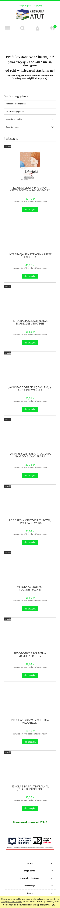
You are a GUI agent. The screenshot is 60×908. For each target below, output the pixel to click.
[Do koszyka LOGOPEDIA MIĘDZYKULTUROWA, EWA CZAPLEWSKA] (30, 542)
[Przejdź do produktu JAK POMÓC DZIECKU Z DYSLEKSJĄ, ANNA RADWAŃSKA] (30, 370)
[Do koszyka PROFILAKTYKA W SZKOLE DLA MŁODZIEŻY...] (30, 741)
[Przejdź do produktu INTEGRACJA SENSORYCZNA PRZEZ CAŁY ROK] (30, 236)
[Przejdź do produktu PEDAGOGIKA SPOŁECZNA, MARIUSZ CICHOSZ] (30, 636)
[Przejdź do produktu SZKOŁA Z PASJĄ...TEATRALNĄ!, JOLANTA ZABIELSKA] (30, 769)
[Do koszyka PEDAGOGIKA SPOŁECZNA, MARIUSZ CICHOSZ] (30, 675)
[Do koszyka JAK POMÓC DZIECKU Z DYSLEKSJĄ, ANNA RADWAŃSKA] (30, 409)
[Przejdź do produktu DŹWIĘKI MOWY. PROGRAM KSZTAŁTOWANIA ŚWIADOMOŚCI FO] (30, 166)
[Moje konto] (37, 28)
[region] (30, 41)
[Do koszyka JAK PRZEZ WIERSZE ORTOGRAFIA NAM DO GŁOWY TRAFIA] (30, 475)
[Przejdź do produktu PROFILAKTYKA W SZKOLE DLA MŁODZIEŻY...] (30, 702)
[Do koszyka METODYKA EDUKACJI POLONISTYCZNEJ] (30, 608)
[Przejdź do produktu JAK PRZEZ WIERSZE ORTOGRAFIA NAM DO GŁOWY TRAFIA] (30, 436)
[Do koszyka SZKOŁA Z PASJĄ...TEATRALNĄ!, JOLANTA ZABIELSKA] (30, 808)
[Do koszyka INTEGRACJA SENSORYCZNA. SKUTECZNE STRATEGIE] (30, 342)
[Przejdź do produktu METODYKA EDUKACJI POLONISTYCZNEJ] (30, 569)
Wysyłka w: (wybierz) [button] (15, 119)
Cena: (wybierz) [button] (12, 127)
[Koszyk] (52, 28)
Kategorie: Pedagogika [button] (16, 103)
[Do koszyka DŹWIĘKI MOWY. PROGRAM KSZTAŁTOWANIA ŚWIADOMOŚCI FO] (30, 209)
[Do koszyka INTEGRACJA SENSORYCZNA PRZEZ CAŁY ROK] (30, 276)
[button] (7, 28)
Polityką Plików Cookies (11, 901)
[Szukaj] (22, 28)
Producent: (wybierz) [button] (15, 111)
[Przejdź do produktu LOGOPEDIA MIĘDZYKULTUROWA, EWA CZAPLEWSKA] (30, 502)
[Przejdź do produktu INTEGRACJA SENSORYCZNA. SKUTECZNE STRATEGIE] (30, 303)
